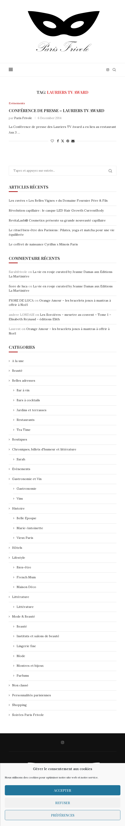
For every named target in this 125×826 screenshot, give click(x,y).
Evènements (21, 469)
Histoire (18, 508)
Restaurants (26, 420)
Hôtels (17, 548)
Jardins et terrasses (31, 410)
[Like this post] (52, 141)
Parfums (23, 676)
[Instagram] (107, 69)
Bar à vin (23, 390)
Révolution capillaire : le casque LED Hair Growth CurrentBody (56, 211)
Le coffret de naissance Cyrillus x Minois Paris (43, 244)
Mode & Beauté (23, 617)
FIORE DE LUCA (21, 301)
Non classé (20, 685)
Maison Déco (26, 587)
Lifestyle (18, 558)
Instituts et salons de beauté (38, 636)
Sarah (21, 459)
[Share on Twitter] (62, 141)
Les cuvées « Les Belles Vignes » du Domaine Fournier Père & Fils (58, 201)
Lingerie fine (26, 646)
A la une (18, 361)
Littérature (20, 597)
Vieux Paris (25, 538)
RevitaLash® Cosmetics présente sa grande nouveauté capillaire (57, 220)
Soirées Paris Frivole (28, 715)
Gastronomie (26, 489)
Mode (21, 656)
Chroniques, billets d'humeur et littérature (44, 450)
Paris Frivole (23, 118)
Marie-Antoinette (30, 528)
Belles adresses (23, 381)
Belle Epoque (26, 518)
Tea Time (24, 430)
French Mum (26, 577)
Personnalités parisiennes (31, 695)
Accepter (62, 790)
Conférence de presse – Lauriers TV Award (56, 110)
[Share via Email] (73, 141)
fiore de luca (18, 286)
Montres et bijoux (30, 666)
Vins (20, 499)
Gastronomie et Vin (27, 479)
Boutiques (19, 440)
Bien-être (24, 567)
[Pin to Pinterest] (67, 141)
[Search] (114, 69)
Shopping (19, 705)
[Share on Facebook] (58, 141)
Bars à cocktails (28, 400)
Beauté (17, 371)
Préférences (62, 815)
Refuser (62, 803)
